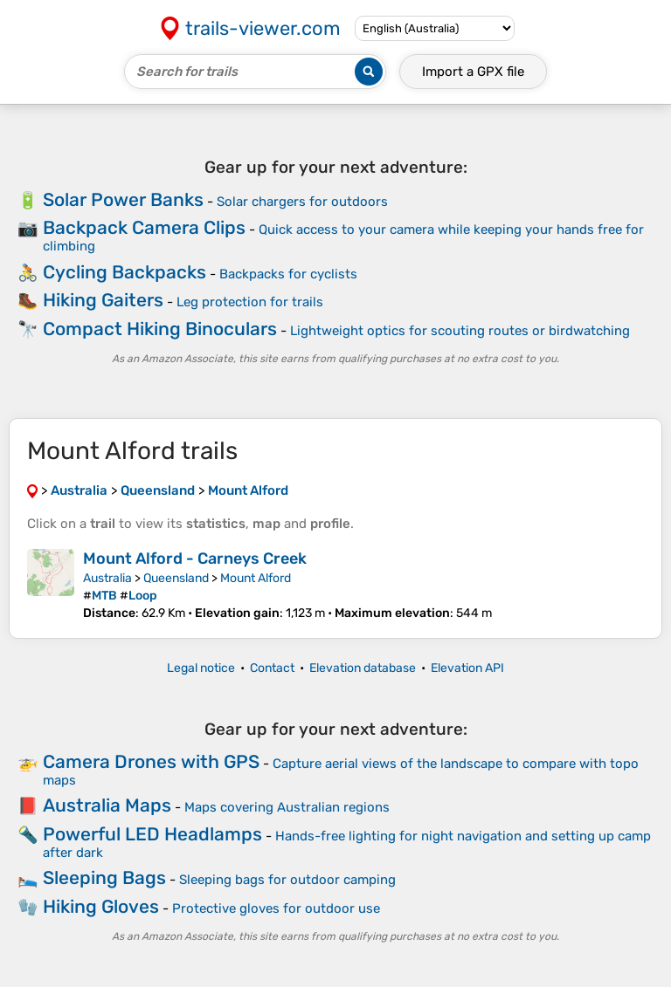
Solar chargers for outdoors (302, 201)
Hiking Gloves (101, 906)
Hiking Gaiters (103, 300)
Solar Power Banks (123, 199)
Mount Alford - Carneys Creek (195, 558)
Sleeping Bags (104, 877)
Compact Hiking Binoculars (160, 328)
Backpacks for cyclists (288, 274)
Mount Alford (255, 578)
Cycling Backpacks (124, 272)
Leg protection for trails (249, 302)
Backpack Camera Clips (144, 227)
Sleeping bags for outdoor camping (287, 880)
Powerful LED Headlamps (152, 834)
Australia (107, 578)
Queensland (176, 578)
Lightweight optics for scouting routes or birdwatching (460, 331)
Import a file (473, 71)
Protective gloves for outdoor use (276, 908)
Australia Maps (107, 805)
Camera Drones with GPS (151, 761)
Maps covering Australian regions (287, 807)
